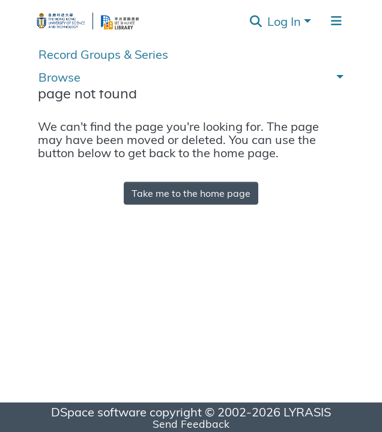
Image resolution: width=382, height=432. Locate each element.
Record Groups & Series (103, 54)
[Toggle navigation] (336, 21)
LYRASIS (307, 411)
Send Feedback (191, 424)
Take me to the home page (191, 193)
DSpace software (99, 411)
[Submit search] (256, 21)
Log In (284, 21)
